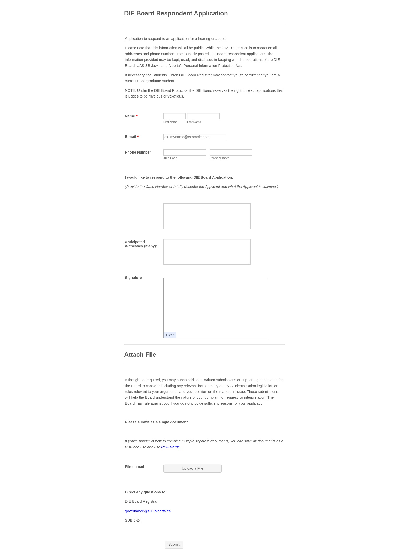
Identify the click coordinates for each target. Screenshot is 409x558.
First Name (170, 121)
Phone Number (138, 152)
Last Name (194, 121)
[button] (193, 468)
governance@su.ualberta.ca (148, 511)
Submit (174, 544)
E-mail (132, 137)
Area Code (170, 158)
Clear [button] (170, 335)
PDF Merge (170, 447)
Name (131, 116)
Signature (133, 278)
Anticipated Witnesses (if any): (141, 244)
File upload (134, 467)
